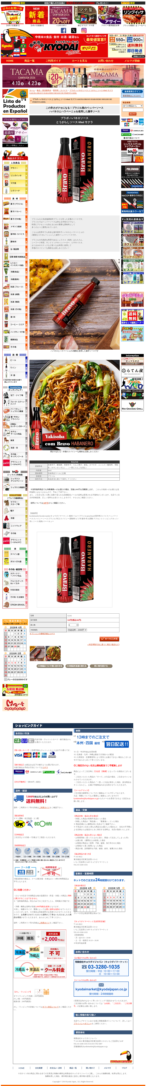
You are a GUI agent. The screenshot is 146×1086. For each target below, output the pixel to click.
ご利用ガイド (53, 60)
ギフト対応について (51, 1007)
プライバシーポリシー (83, 1024)
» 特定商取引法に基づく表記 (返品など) (103, 644)
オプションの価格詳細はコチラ (42, 634)
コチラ (46, 503)
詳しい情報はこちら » (15, 145)
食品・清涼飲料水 (44, 90)
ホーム (32, 90)
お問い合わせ (105, 60)
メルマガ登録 (132, 60)
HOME (10, 60)
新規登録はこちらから (132, 96)
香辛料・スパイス (60, 90)
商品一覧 (29, 60)
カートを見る (79, 60)
